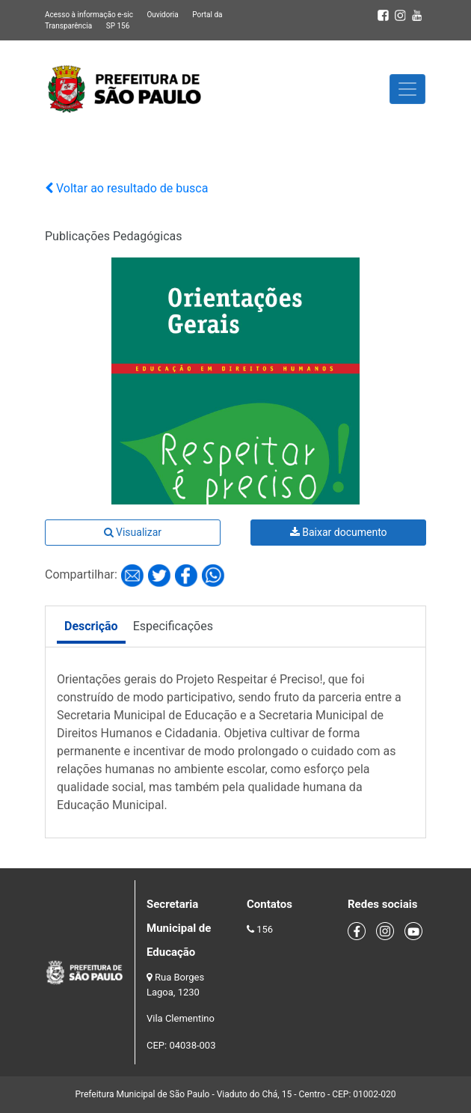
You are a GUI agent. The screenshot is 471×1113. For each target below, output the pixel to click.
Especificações (173, 626)
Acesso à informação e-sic (89, 14)
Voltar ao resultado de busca (126, 188)
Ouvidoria (162, 14)
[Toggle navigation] (407, 89)
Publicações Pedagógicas (113, 236)
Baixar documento (338, 532)
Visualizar (132, 532)
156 (264, 929)
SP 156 (118, 26)
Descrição (91, 626)
